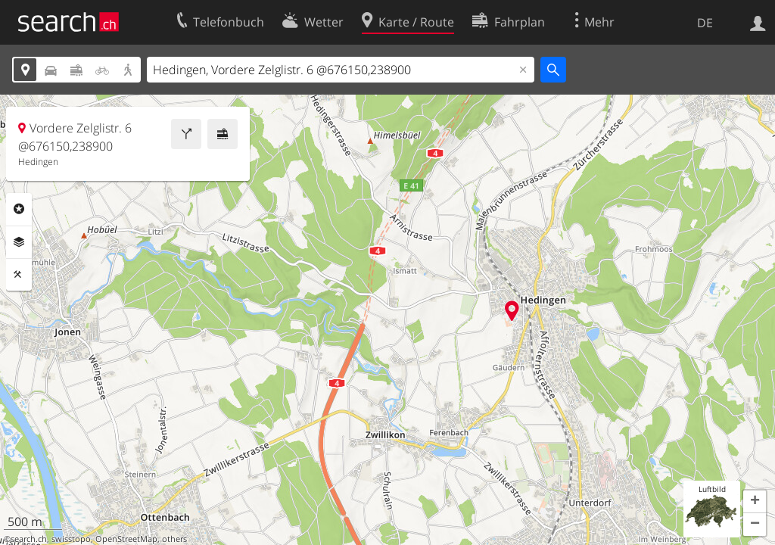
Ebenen (19, 242)
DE (705, 22)
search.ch (29, 539)
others (174, 539)
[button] (754, 501)
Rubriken (19, 209)
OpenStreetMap (126, 539)
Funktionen (19, 275)
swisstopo (71, 539)
